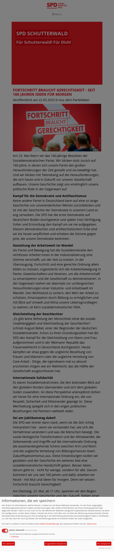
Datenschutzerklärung (49, 524)
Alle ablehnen (8, 543)
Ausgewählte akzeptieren (55, 543)
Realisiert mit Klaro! (105, 548)
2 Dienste (14, 536)
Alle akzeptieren (104, 543)
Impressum (91, 524)
